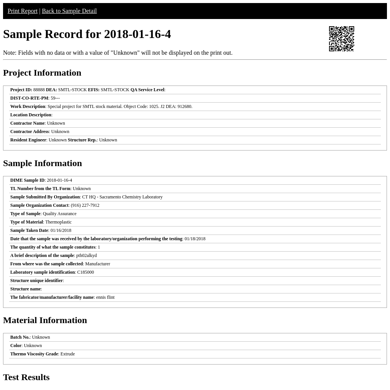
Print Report (23, 11)
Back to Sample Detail (69, 11)
